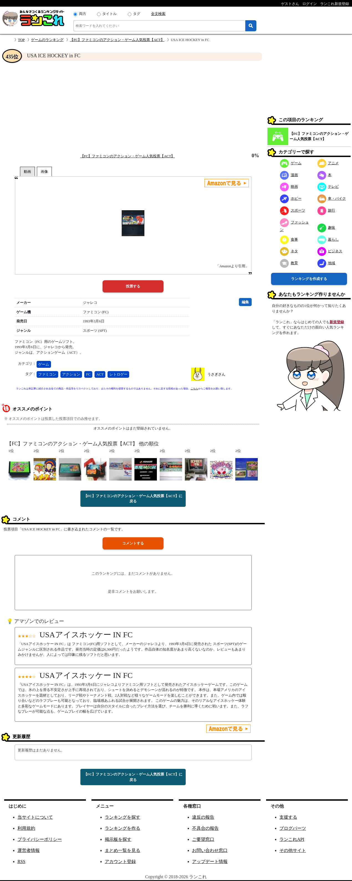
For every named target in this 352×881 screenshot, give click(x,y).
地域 (326, 263)
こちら (194, 388)
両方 (82, 14)
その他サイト (292, 850)
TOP (21, 40)
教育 (289, 263)
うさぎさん (216, 374)
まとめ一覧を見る (122, 850)
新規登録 (337, 322)
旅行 (326, 210)
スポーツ (292, 210)
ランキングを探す (122, 817)
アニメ (328, 163)
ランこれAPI (291, 839)
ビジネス (330, 251)
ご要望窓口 (203, 839)
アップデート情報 (210, 861)
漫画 (289, 175)
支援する (288, 817)
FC (88, 374)
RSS (21, 861)
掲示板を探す (118, 839)
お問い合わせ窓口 (210, 850)
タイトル (109, 14)
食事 (289, 239)
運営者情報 (28, 850)
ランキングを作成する (309, 279)
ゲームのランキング (47, 40)
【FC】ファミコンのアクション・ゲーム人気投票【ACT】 (117, 40)
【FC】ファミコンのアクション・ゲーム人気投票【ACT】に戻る (133, 499)
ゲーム (43, 364)
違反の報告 (203, 817)
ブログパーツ (292, 828)
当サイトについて (35, 817)
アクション (71, 374)
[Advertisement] (133, 107)
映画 (289, 186)
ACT (100, 374)
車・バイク (331, 198)
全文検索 (158, 14)
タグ (136, 14)
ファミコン (47, 374)
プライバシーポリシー (39, 839)
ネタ (289, 251)
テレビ (328, 186)
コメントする (133, 543)
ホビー (291, 198)
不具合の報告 (205, 828)
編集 (245, 302)
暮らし (328, 239)
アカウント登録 (120, 861)
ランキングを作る (122, 828)
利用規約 (26, 828)
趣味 (326, 227)
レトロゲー (118, 374)
